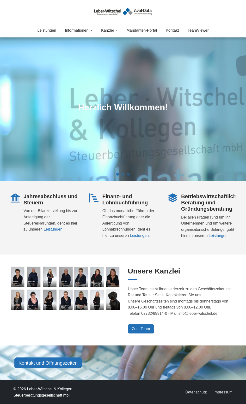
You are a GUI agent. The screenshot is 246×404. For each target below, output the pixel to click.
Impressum (223, 392)
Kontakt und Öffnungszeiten (48, 363)
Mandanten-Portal (141, 30)
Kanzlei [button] (108, 30)
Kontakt (172, 30)
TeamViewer (198, 30)
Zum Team (141, 329)
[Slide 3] (128, 174)
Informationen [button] (77, 30)
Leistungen (46, 30)
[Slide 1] (117, 174)
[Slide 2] (123, 174)
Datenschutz (196, 392)
